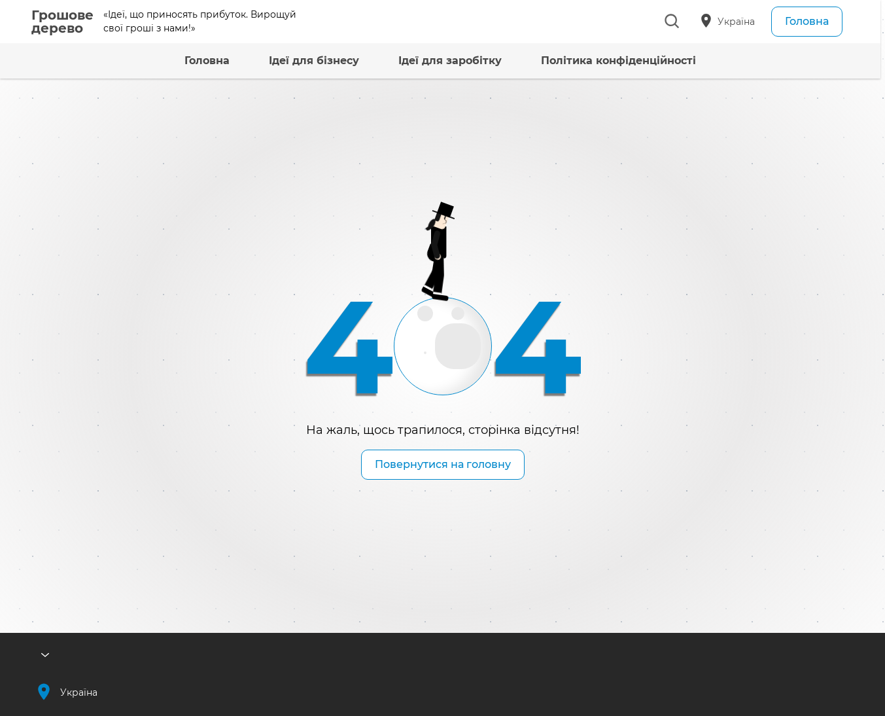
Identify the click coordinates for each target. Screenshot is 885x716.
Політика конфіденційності (598, 60)
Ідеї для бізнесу (294, 60)
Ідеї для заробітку (429, 60)
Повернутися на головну (443, 464)
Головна (807, 21)
